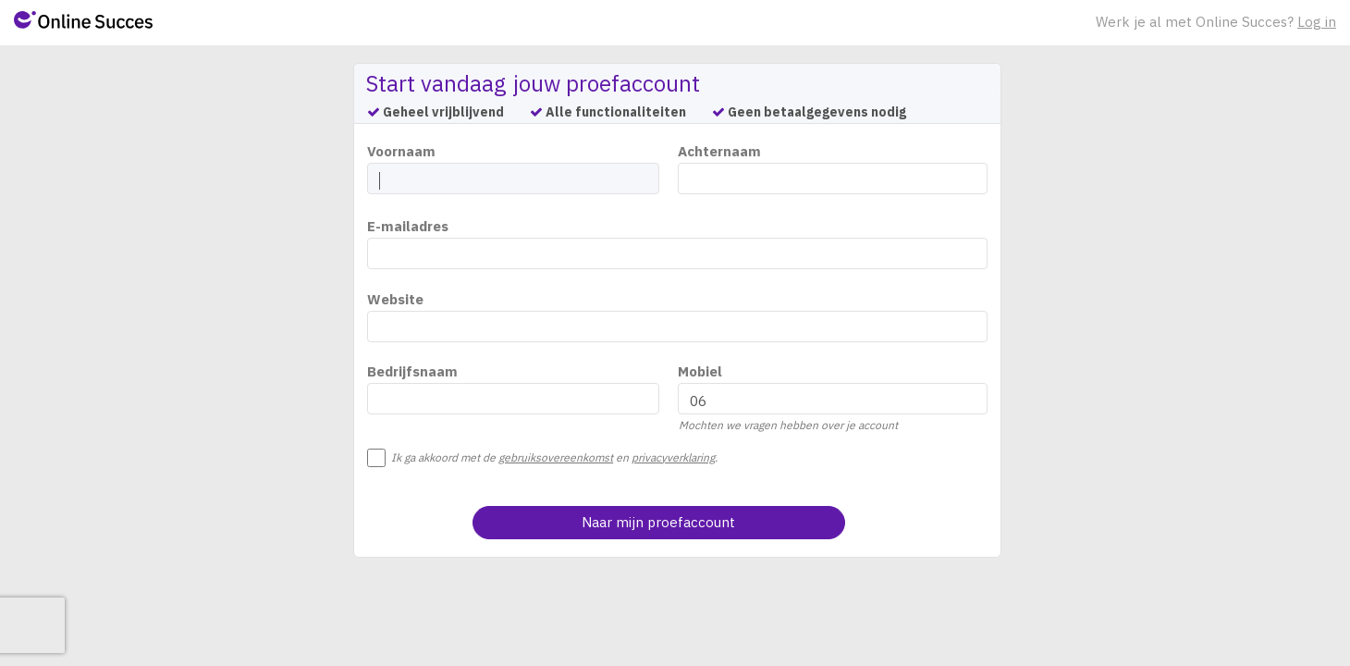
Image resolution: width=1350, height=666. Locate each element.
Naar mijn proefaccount (658, 522)
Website (395, 299)
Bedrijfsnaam (412, 371)
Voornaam (401, 151)
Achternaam (719, 151)
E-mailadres (407, 226)
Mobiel (700, 371)
